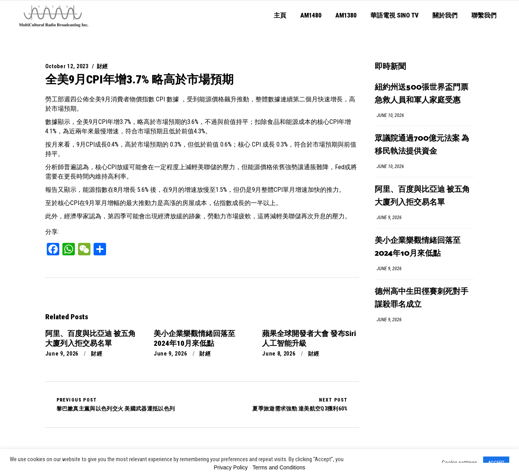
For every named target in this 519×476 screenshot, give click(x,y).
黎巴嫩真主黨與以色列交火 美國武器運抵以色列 (116, 404)
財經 (102, 66)
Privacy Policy (231, 467)
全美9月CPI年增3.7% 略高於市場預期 (139, 79)
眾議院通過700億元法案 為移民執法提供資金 (422, 145)
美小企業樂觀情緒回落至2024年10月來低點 (418, 247)
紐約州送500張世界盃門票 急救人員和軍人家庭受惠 (421, 94)
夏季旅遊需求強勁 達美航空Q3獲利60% (299, 404)
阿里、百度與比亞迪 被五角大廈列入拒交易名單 (422, 196)
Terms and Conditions (278, 467)
